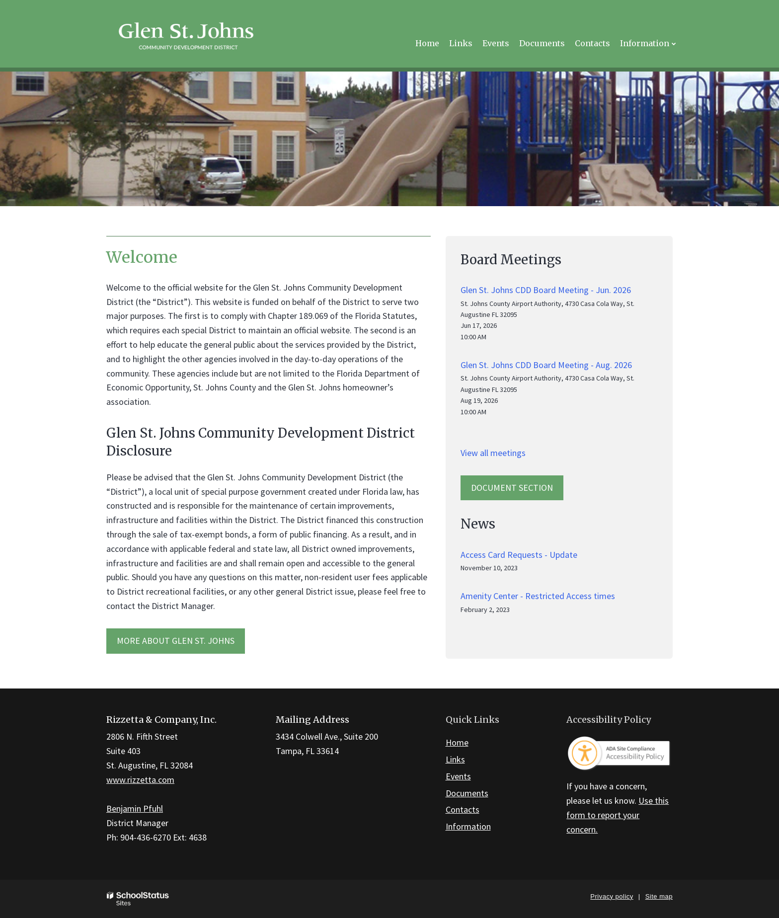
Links (455, 759)
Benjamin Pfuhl (134, 808)
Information (468, 826)
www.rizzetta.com (140, 779)
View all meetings (493, 453)
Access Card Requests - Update (519, 554)
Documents (467, 793)
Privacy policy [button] (611, 896)
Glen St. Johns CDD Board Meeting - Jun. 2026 (546, 290)
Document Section (512, 487)
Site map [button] (659, 896)
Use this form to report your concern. (617, 815)
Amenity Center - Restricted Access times (538, 596)
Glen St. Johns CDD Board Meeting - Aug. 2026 (546, 365)
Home (457, 742)
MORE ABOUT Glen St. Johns (175, 640)
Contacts (462, 809)
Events (458, 776)
